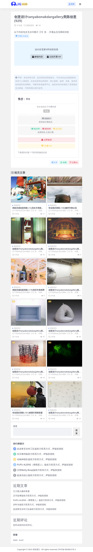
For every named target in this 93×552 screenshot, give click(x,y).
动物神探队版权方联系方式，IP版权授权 (37, 459)
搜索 (15, 426)
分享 (54, 162)
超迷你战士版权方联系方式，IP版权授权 (37, 475)
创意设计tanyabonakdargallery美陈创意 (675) (27, 250)
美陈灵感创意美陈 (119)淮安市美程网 (28, 290)
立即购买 (46, 140)
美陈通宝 (36, 549)
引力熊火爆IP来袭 (21, 491)
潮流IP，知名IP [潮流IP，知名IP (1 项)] (18, 540)
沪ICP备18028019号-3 (67, 549)
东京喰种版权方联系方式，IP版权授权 (35, 453)
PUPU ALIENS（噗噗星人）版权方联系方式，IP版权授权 (45, 464)
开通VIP (46, 146)
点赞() (74, 162)
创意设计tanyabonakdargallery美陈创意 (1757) (63, 250)
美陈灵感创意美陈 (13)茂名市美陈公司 (27, 209)
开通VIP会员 (21, 36)
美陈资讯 (30, 25)
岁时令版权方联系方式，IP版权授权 (29, 504)
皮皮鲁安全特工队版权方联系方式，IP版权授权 (40, 448)
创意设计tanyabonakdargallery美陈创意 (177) (27, 372)
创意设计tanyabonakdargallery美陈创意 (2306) (63, 372)
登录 (72, 4)
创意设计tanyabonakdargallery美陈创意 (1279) (63, 291)
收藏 (63, 162)
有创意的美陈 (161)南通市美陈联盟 (27, 412)
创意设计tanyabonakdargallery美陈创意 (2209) (63, 413)
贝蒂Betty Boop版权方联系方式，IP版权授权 (39, 470)
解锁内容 (37, 57)
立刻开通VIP (54, 57)
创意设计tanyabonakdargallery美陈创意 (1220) (27, 331)
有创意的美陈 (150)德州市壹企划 (62, 208)
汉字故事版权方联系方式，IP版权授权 (30, 495)
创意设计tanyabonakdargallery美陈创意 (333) (63, 331)
